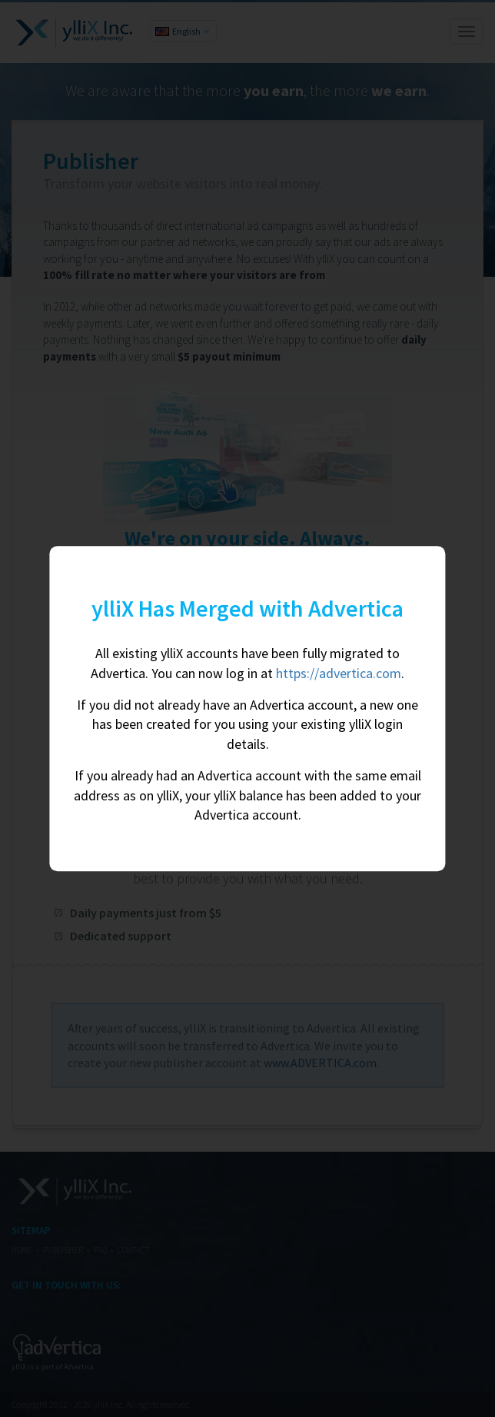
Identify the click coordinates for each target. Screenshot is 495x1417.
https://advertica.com (338, 673)
